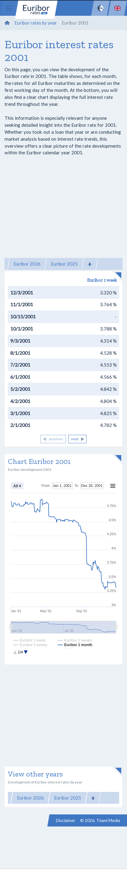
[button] (89, 264)
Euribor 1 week (102, 280)
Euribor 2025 (64, 264)
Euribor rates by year (36, 22)
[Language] (117, 8)
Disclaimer (65, 820)
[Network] (100, 8)
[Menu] (9, 8)
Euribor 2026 (27, 264)
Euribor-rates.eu (36, 10)
